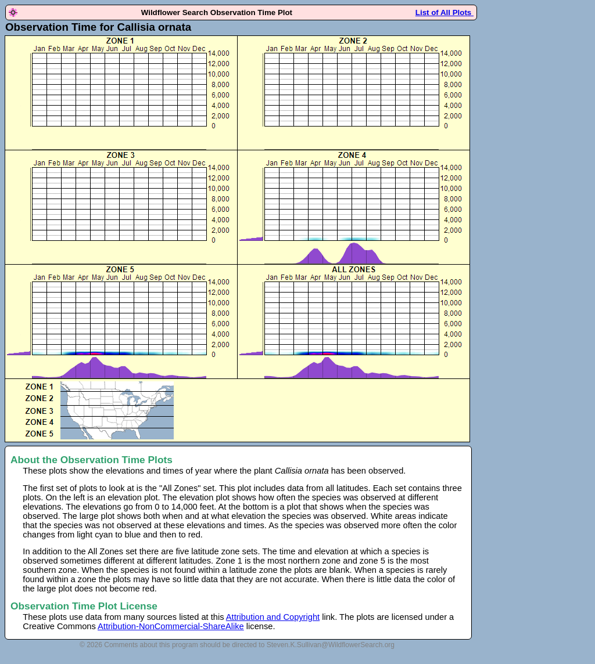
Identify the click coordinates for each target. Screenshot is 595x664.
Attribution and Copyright (273, 617)
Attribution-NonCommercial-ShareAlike (171, 626)
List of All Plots (444, 12)
